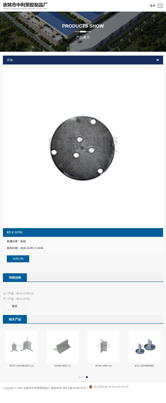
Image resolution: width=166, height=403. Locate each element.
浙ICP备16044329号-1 (75, 388)
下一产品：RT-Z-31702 (16, 298)
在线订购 (18, 258)
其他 (10, 60)
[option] (83, 148)
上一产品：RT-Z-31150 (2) (18, 293)
